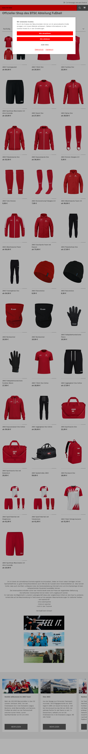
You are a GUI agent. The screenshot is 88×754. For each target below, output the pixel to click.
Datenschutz (39, 49)
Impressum (49, 49)
